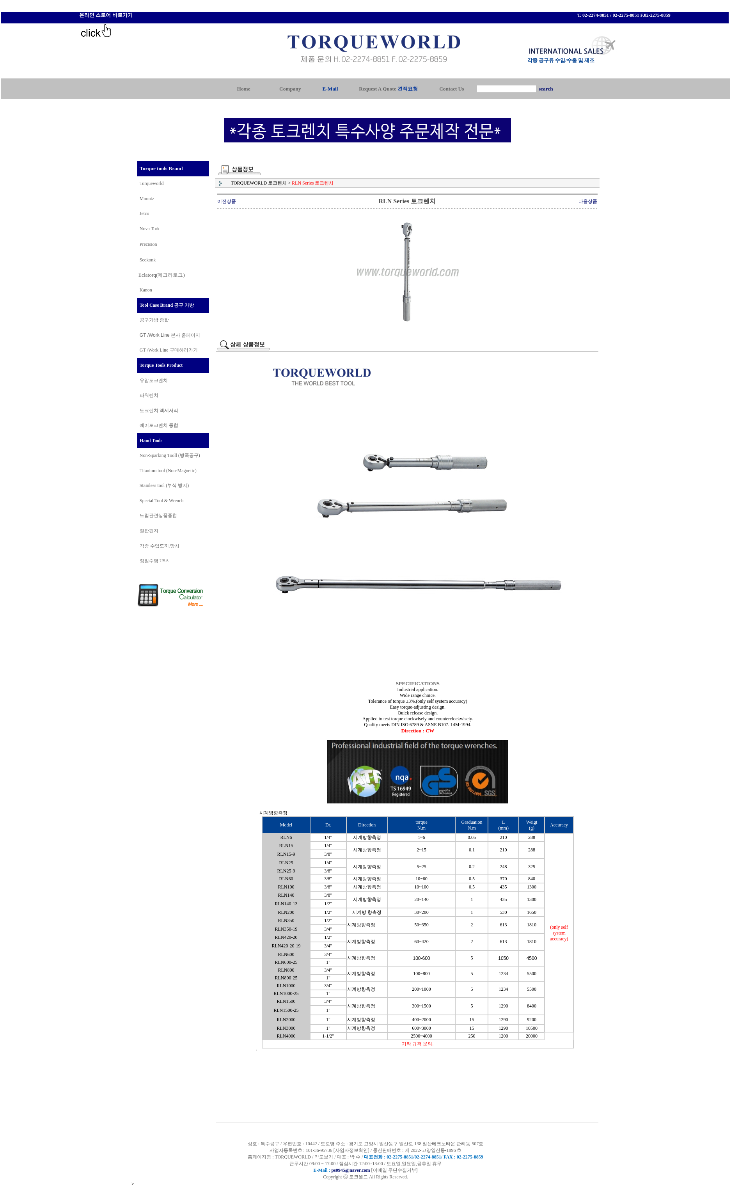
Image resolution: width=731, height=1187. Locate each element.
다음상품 (587, 201)
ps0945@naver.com (350, 1170)
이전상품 (226, 201)
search (546, 89)
